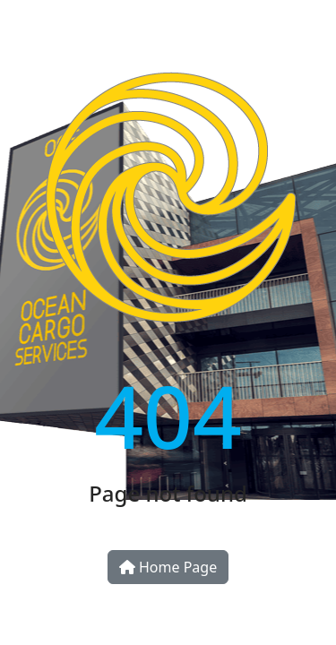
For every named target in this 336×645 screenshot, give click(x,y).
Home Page (168, 567)
